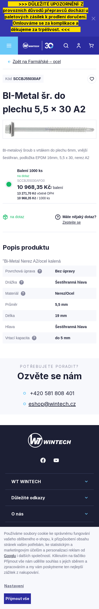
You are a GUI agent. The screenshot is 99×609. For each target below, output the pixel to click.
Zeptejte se (72, 222)
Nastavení (14, 586)
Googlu (10, 556)
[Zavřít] (93, 18)
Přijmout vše (17, 598)
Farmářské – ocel (37, 62)
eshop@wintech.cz (52, 404)
